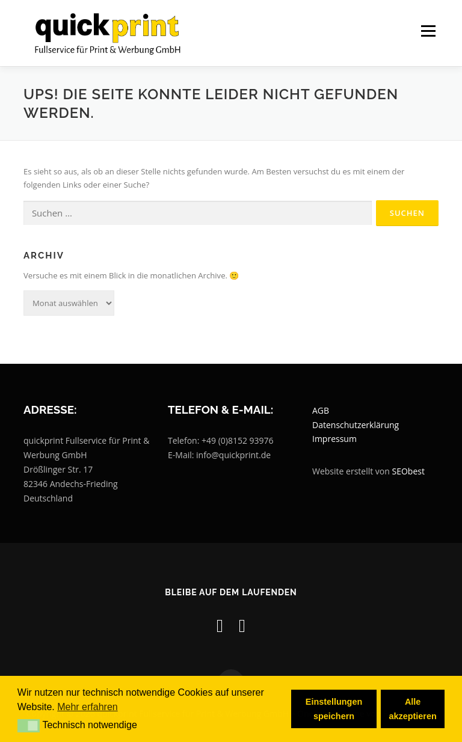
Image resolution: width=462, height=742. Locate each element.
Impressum (334, 439)
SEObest (408, 471)
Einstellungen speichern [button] (334, 709)
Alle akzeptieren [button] (413, 709)
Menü (428, 31)
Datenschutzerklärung (355, 425)
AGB (320, 410)
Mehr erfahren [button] (87, 707)
